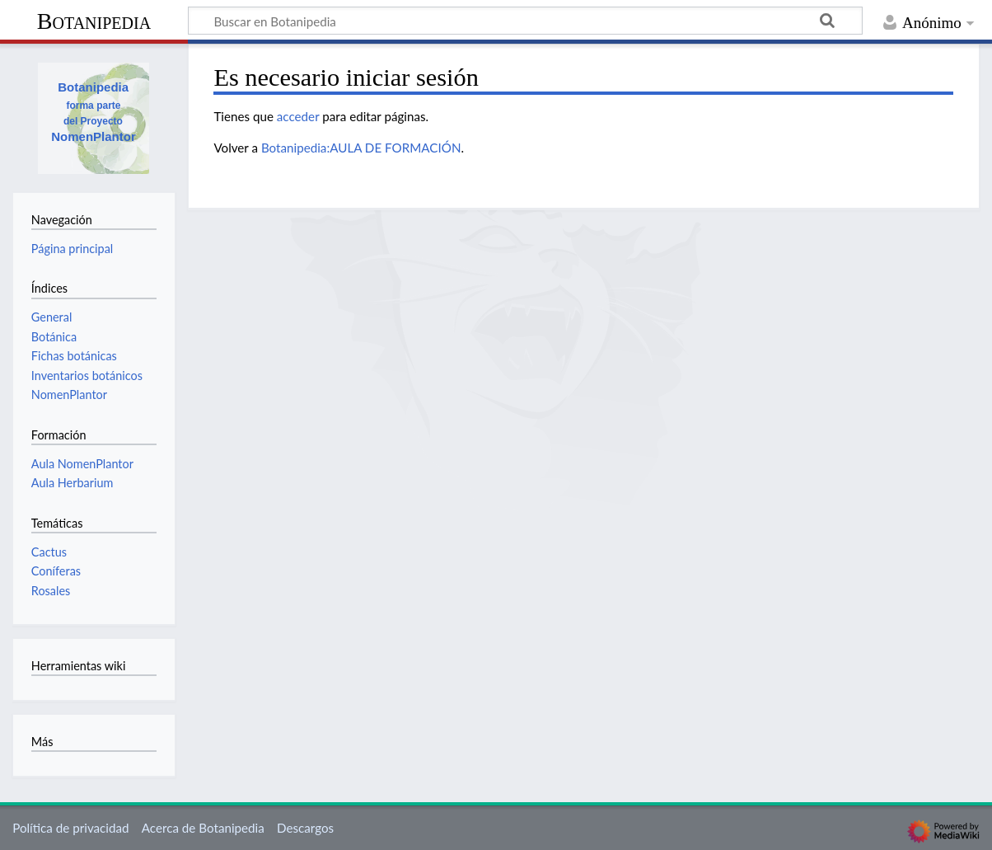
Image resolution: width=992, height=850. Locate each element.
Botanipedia (94, 21)
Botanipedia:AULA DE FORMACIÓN (361, 147)
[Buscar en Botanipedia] (525, 20)
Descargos (305, 827)
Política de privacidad (70, 827)
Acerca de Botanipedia (203, 827)
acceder (298, 116)
